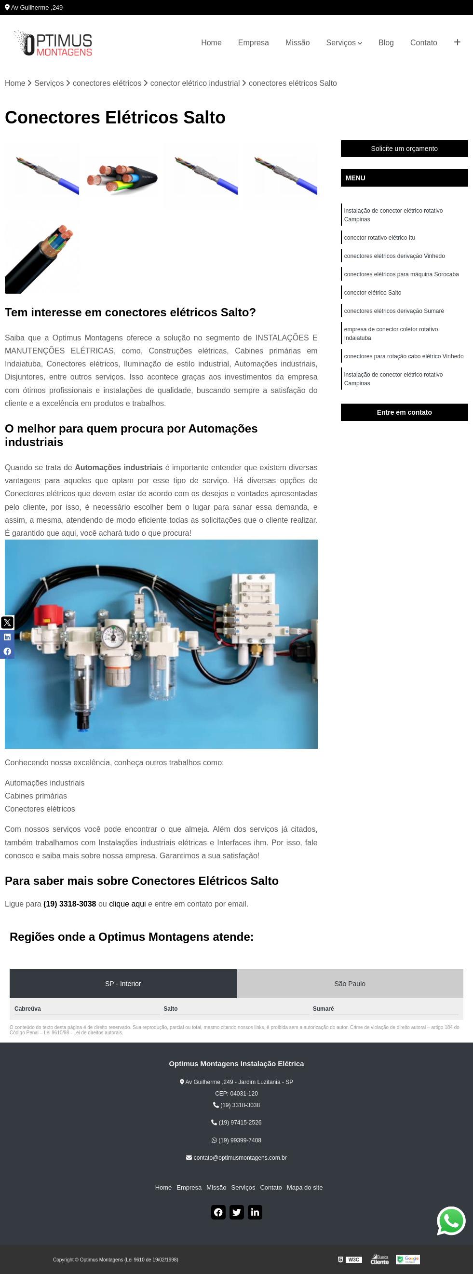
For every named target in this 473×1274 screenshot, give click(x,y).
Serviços (341, 43)
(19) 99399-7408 (236, 1140)
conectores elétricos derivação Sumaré (394, 311)
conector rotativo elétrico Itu (380, 237)
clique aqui (127, 904)
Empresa (253, 43)
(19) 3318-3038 (70, 904)
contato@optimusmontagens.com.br (236, 1157)
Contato (423, 43)
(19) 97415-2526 (236, 1122)
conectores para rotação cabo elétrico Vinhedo (404, 356)
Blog (386, 43)
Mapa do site (305, 1187)
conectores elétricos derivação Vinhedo (395, 256)
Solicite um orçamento (404, 148)
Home (211, 43)
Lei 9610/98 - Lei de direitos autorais (83, 1032)
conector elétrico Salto (373, 292)
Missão (297, 43)
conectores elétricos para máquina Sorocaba (401, 274)
